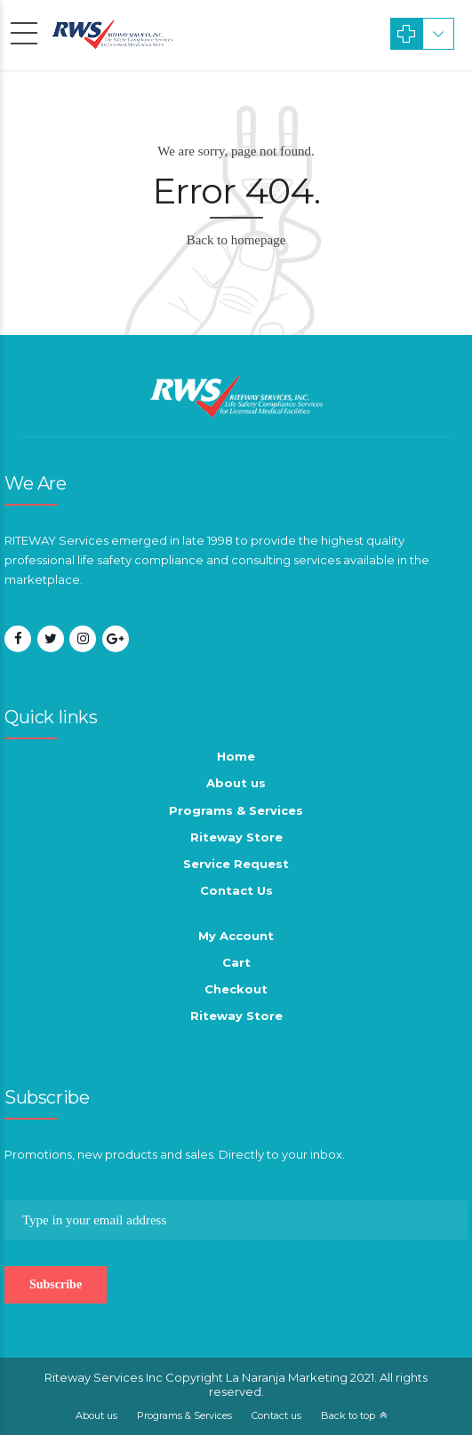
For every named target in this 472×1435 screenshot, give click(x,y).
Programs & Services (236, 810)
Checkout (236, 989)
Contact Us (236, 890)
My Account (236, 936)
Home (236, 756)
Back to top (348, 1415)
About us (236, 783)
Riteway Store (236, 837)
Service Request (236, 864)
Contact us (276, 1415)
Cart (236, 962)
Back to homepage (236, 240)
